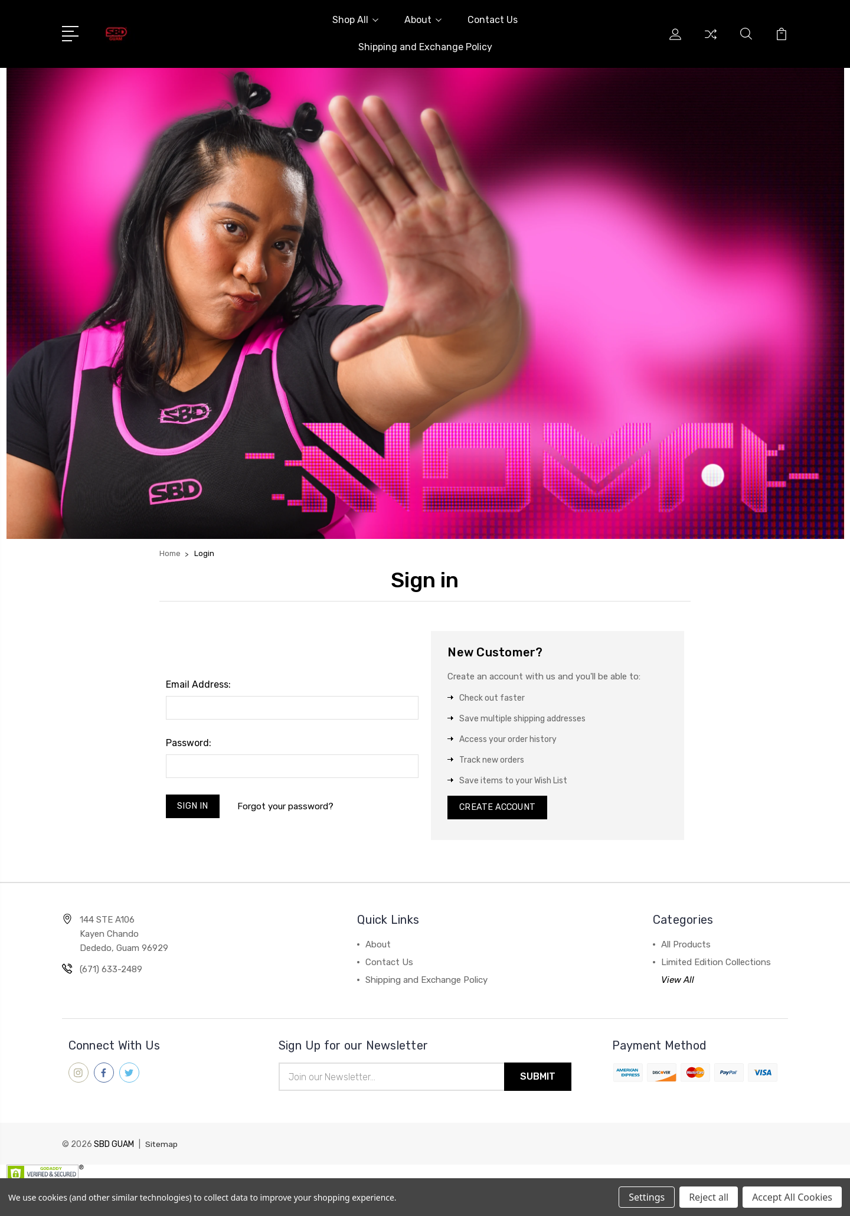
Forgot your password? (287, 807)
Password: (188, 742)
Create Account (499, 808)
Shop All (355, 19)
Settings (647, 1197)
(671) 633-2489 (111, 971)
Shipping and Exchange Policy (425, 47)
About (423, 19)
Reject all (708, 1197)
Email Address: (198, 684)
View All (677, 982)
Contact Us (493, 19)
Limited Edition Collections (716, 964)
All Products (686, 947)
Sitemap (161, 1147)
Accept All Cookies (792, 1197)
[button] (425, 303)
